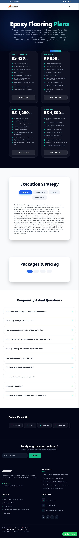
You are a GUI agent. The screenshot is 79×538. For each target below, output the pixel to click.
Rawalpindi (44, 425)
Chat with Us (70, 534)
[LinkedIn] (68, 1)
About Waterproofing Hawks (12, 500)
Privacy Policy (7, 503)
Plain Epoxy (25, 192)
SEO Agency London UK (9, 530)
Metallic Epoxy (40, 192)
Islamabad (16, 425)
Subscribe (34, 456)
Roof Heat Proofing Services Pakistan (55, 475)
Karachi (30, 425)
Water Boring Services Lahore (52, 488)
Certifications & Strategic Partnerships (15, 510)
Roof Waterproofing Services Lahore (54, 482)
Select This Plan (23, 97)
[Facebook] (63, 1)
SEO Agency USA (22, 530)
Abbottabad (60, 425)
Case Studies (7, 507)
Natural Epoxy (39, 198)
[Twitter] (65, 1)
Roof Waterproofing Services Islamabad (55, 485)
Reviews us (16, 531)
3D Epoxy (55, 192)
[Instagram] (70, 1)
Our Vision (6, 513)
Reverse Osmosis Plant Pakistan (53, 478)
